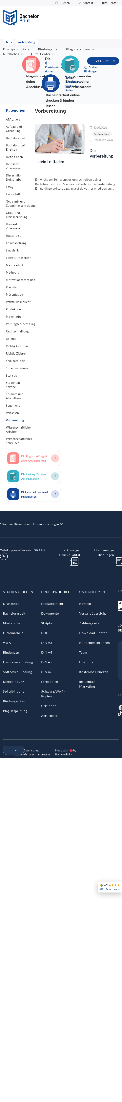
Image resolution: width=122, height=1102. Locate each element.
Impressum (44, 754)
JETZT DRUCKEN (103, 61)
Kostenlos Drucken (93, 672)
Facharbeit (13, 194)
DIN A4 (46, 652)
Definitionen (14, 157)
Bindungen (46, 49)
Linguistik (12, 250)
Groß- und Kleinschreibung (17, 215)
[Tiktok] (120, 713)
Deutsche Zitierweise (13, 166)
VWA (7, 642)
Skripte (46, 623)
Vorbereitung (15, 420)
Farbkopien (49, 681)
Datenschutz (32, 750)
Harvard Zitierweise (13, 226)
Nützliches (11, 54)
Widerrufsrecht (24, 754)
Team (83, 652)
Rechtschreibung (17, 331)
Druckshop (11, 603)
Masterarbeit (14, 265)
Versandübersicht (92, 613)
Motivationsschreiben (20, 280)
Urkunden (48, 706)
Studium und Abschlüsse (15, 396)
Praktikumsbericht (18, 302)
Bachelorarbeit (16, 138)
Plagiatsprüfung (78, 49)
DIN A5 (46, 662)
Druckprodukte (14, 49)
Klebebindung (13, 681)
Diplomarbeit (13, 633)
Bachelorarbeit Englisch (16, 147)
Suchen (65, 3)
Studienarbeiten (18, 592)
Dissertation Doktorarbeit (15, 177)
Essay (9, 187)
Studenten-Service (13, 385)
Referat (11, 338)
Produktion (13, 309)
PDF (44, 633)
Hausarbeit (13, 235)
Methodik (12, 272)
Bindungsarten (14, 701)
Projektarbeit (14, 316)
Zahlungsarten (90, 623)
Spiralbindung (13, 691)
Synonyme (13, 405)
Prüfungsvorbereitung (20, 324)
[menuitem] (12, 750)
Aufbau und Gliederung (14, 129)
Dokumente (50, 613)
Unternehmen (92, 592)
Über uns (86, 662)
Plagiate (11, 287)
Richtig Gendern (17, 346)
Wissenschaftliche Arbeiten (18, 429)
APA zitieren (14, 119)
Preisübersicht (52, 603)
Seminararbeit (15, 360)
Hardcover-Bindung (18, 662)
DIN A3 (46, 642)
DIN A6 (46, 672)
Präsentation (14, 294)
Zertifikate (49, 715)
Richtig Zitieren (16, 353)
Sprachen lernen (17, 368)
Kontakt (88, 3)
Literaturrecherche (18, 257)
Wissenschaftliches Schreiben (19, 441)
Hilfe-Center (109, 3)
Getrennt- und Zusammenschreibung (20, 203)
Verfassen (12, 413)
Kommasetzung (16, 243)
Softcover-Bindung (17, 672)
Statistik (11, 375)
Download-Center (93, 633)
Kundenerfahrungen (94, 642)
